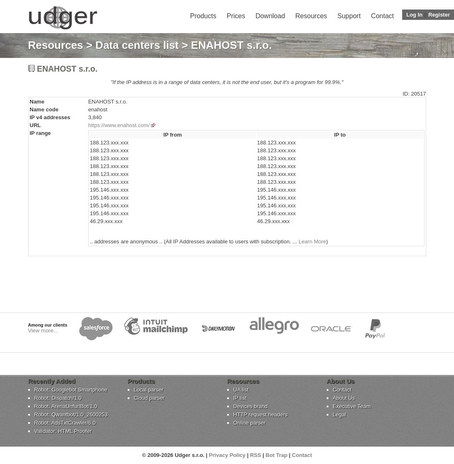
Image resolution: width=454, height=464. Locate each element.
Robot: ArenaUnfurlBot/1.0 (65, 406)
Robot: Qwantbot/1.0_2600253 (71, 414)
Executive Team (352, 406)
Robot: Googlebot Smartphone (70, 390)
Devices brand (250, 406)
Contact (382, 15)
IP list (240, 398)
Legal (339, 414)
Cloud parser (149, 398)
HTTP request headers (260, 414)
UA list (241, 390)
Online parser (249, 423)
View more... (43, 330)
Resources (311, 15)
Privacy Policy (227, 455)
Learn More (312, 241)
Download (270, 15)
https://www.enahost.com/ (119, 125)
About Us (344, 398)
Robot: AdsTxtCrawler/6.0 (65, 423)
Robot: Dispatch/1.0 (58, 398)
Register (439, 15)
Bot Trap (277, 455)
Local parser (149, 390)
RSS (255, 455)
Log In (414, 15)
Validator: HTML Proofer (63, 431)
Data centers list (137, 45)
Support (349, 15)
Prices (236, 15)
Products (203, 15)
